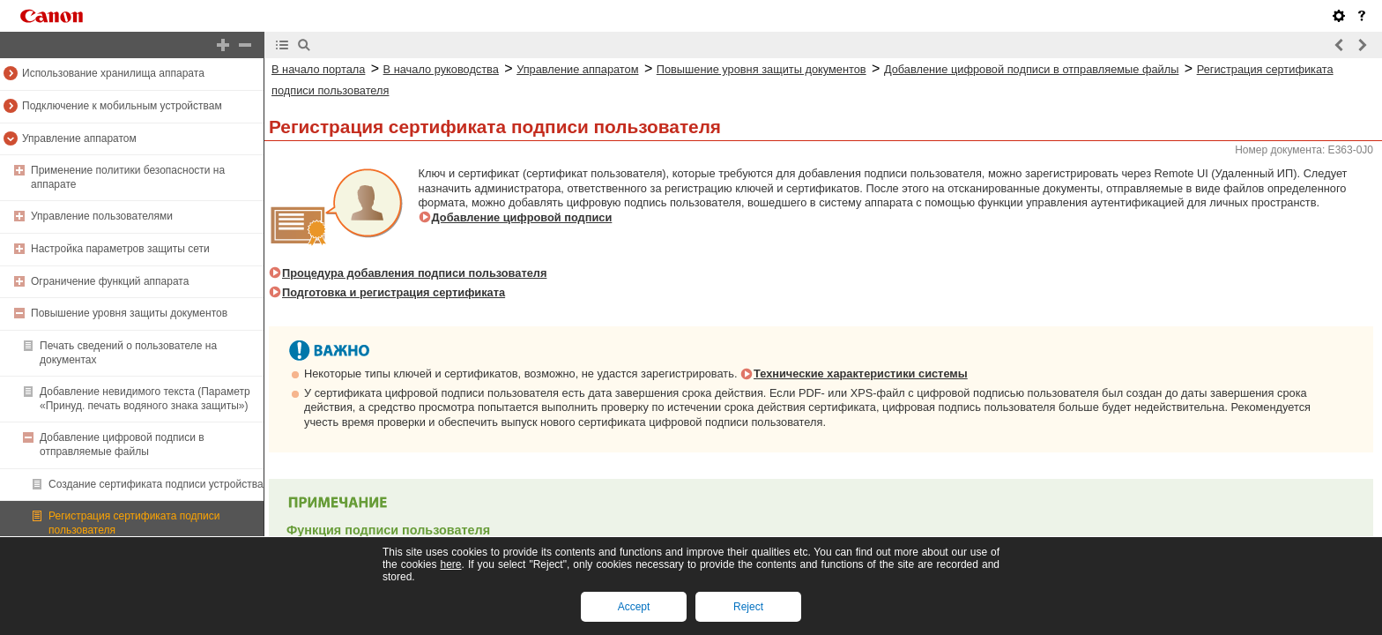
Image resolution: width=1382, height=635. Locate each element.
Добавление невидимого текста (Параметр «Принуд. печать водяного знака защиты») (145, 398)
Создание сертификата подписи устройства (156, 484)
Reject (748, 607)
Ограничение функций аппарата (110, 281)
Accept (634, 607)
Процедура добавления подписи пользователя (414, 273)
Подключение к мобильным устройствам (122, 106)
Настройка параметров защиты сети (120, 249)
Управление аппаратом (79, 138)
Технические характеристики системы (861, 373)
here (450, 564)
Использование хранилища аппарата (113, 73)
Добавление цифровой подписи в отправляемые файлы (122, 444)
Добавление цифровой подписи (522, 217)
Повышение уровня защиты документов (129, 313)
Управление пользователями (102, 216)
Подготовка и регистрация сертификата (393, 292)
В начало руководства (441, 69)
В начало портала (318, 69)
